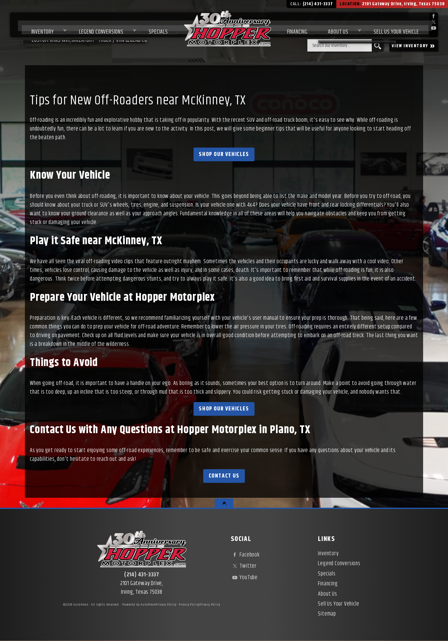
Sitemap (327, 614)
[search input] (339, 45)
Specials (152, 25)
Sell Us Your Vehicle (396, 25)
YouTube (244, 577)
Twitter (244, 566)
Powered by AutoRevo (139, 604)
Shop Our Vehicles (224, 154)
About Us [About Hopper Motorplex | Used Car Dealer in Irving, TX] (336, 25)
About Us (327, 594)
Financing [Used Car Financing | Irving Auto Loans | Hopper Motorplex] (293, 25)
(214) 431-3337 (141, 574)
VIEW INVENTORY (414, 45)
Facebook (245, 555)
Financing (328, 583)
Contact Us (224, 476)
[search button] (377, 45)
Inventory (33, 25)
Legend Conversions (94, 25)
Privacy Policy (166, 604)
